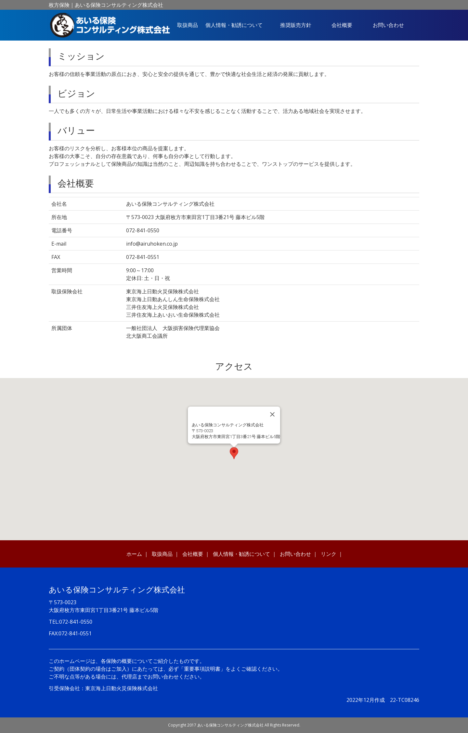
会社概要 (342, 25)
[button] (234, 453)
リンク (328, 553)
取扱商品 (187, 25)
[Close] (272, 414)
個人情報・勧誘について (234, 25)
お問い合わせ (388, 25)
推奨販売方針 (295, 25)
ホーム (134, 553)
